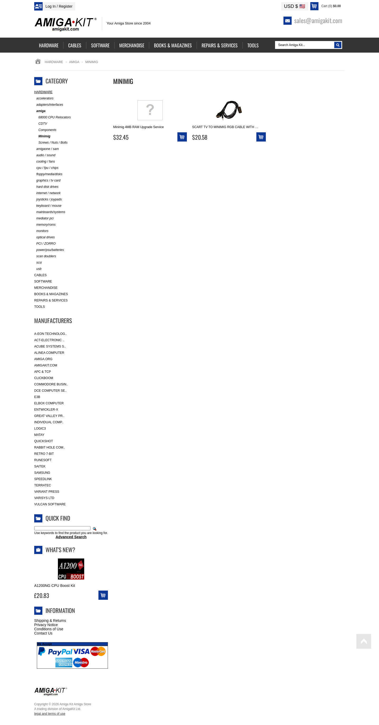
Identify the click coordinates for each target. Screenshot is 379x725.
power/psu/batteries (49, 250)
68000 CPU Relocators (52, 117)
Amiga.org (43, 359)
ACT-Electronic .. (49, 340)
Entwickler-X (46, 409)
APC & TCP (42, 372)
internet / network (47, 193)
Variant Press (46, 492)
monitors (41, 231)
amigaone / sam (46, 149)
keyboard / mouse (47, 206)
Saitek (40, 466)
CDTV (40, 124)
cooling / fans (44, 161)
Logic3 (40, 428)
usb (37, 269)
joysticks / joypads (48, 199)
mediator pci (43, 218)
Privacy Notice (46, 625)
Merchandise (46, 288)
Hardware (54, 62)
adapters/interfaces (48, 105)
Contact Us (43, 633)
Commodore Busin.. (51, 384)
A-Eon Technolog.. (50, 334)
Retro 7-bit (44, 454)
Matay (39, 435)
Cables (40, 275)
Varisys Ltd (44, 498)
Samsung (42, 473)
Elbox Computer (49, 403)
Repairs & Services (51, 300)
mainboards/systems (49, 212)
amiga (74, 62)
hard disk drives (46, 187)
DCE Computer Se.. (50, 390)
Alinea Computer (49, 353)
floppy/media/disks (48, 174)
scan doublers (45, 256)
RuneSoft (43, 460)
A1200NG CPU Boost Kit (54, 585)
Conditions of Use (48, 629)
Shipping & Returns (50, 620)
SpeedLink (43, 479)
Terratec (42, 485)
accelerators (43, 98)
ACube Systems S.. (50, 346)
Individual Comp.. (48, 422)
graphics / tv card (47, 180)
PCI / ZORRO (45, 243)
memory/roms (45, 225)
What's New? (60, 549)
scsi (38, 262)
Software (43, 281)
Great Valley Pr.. (49, 416)
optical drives (44, 237)
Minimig (42, 136)
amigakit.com (45, 365)
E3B (37, 397)
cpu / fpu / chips (46, 168)
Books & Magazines (51, 294)
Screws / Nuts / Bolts (51, 142)
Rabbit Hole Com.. (49, 447)
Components (45, 130)
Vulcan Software (50, 504)
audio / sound (44, 155)
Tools (39, 307)
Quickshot (43, 441)
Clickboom (43, 378)
